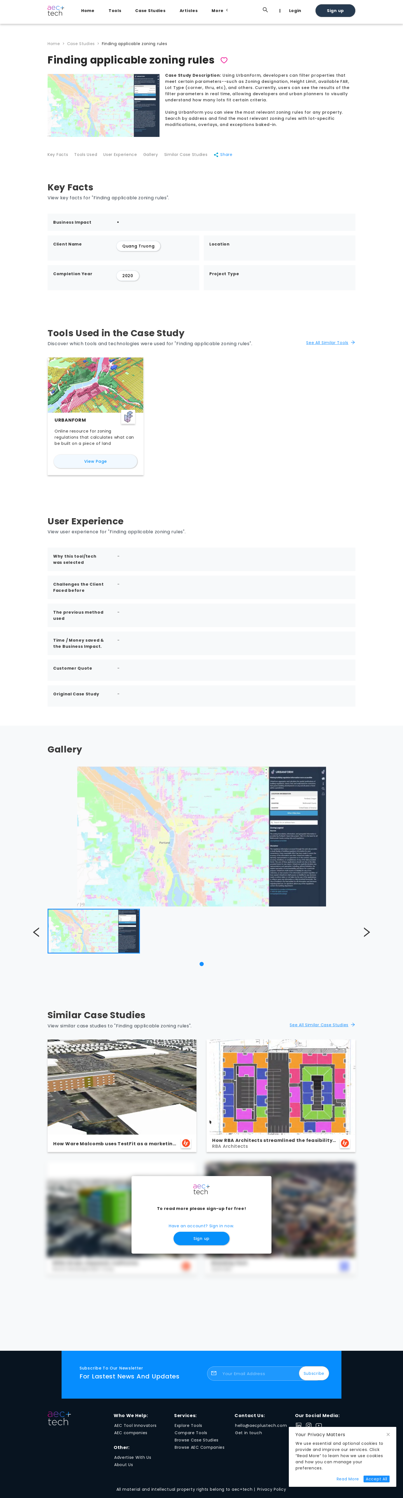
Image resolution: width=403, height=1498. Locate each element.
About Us (123, 1468)
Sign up (335, 10)
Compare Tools (191, 1436)
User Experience (125, 157)
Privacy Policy (271, 1492)
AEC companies (130, 1436)
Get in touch (248, 1436)
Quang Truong (138, 249)
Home (88, 10)
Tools (115, 10)
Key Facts (58, 157)
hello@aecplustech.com (261, 1429)
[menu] (215, 10)
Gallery (157, 157)
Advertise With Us (132, 1461)
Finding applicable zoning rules (134, 43)
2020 (127, 279)
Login (295, 10)
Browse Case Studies (197, 1443)
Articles (189, 10)
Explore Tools (188, 1429)
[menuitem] (89, 11)
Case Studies (150, 10)
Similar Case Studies (195, 157)
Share (234, 157)
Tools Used (87, 157)
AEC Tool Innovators (135, 1429)
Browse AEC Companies (200, 1450)
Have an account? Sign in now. (201, 1229)
